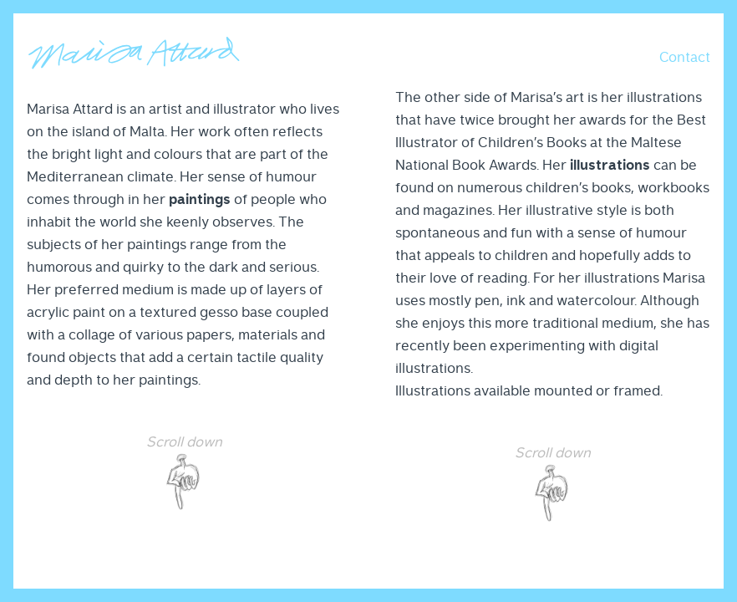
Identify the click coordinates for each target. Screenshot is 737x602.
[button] (684, 56)
